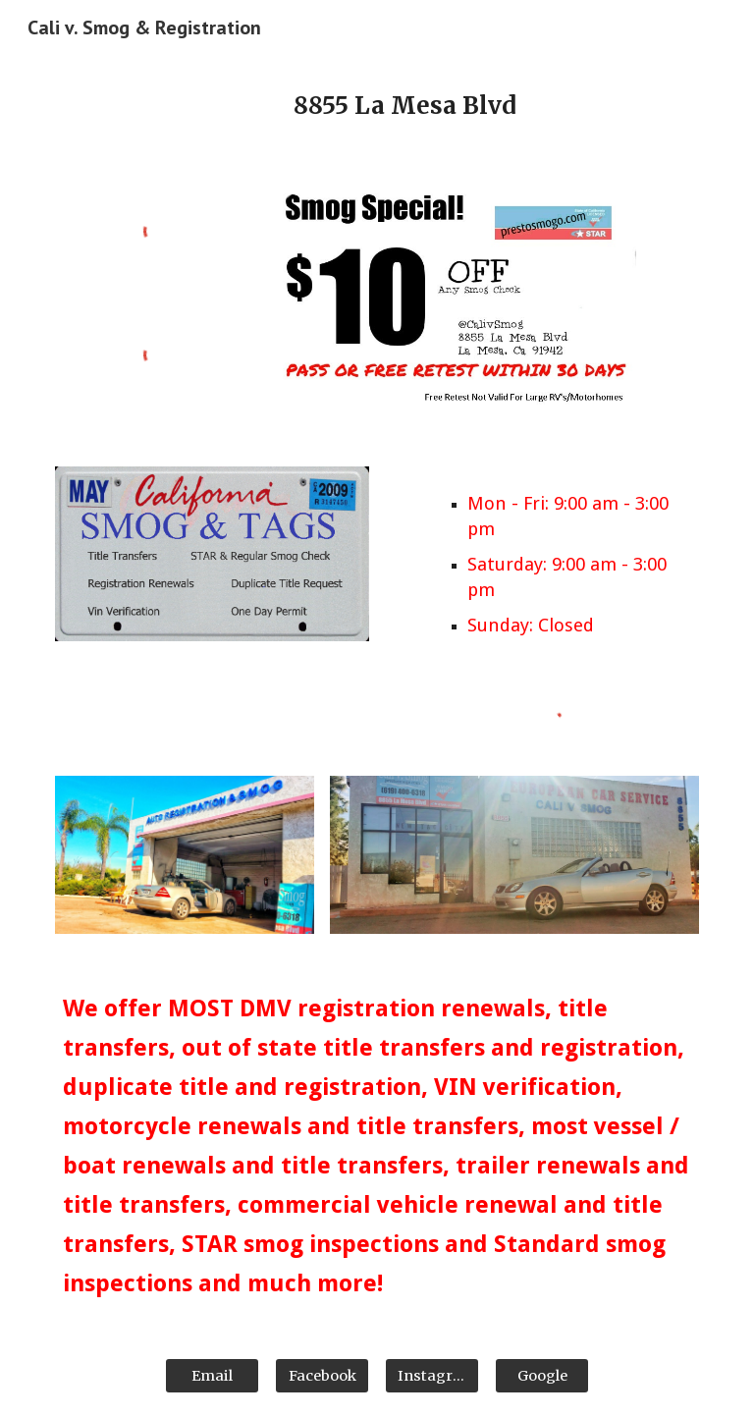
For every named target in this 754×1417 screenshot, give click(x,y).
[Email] (211, 1376)
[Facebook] (321, 1376)
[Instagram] (431, 1376)
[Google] (541, 1376)
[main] (404, 106)
